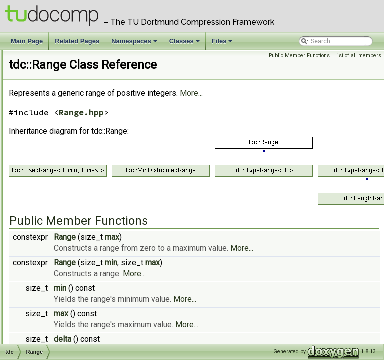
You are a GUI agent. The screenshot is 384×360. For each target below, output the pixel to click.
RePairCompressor (67, 235)
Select (49, 279)
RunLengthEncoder (67, 246)
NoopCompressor (65, 125)
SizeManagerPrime (67, 334)
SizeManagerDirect (67, 301)
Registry (52, 224)
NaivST (50, 103)
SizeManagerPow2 (66, 323)
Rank (48, 213)
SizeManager (59, 290)
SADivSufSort (59, 268)
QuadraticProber (63, 180)
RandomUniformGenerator (77, 191)
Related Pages (77, 41)
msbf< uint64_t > (64, 70)
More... (316, 107)
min (236, 287)
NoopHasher (58, 136)
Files (223, 44)
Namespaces (135, 44)
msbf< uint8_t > (62, 81)
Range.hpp (206, 127)
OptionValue (58, 147)
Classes (186, 44)
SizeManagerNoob (66, 312)
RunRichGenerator (66, 257)
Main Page (27, 41)
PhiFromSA (56, 158)
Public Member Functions (299, 55)
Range (50, 202)
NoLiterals (55, 114)
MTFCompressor (63, 92)
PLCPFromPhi (59, 169)
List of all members (358, 55)
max (237, 251)
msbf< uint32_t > (64, 59)
